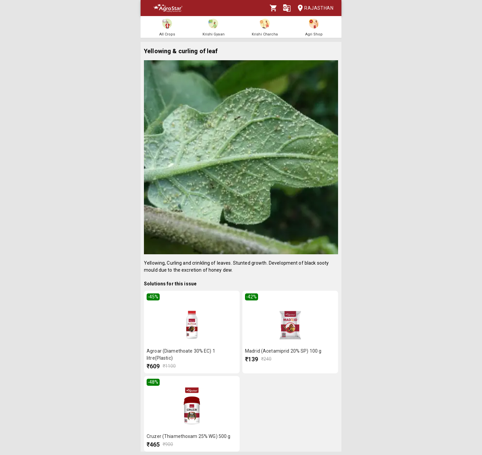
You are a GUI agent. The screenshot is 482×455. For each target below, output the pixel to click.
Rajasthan (313, 8)
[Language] (287, 8)
